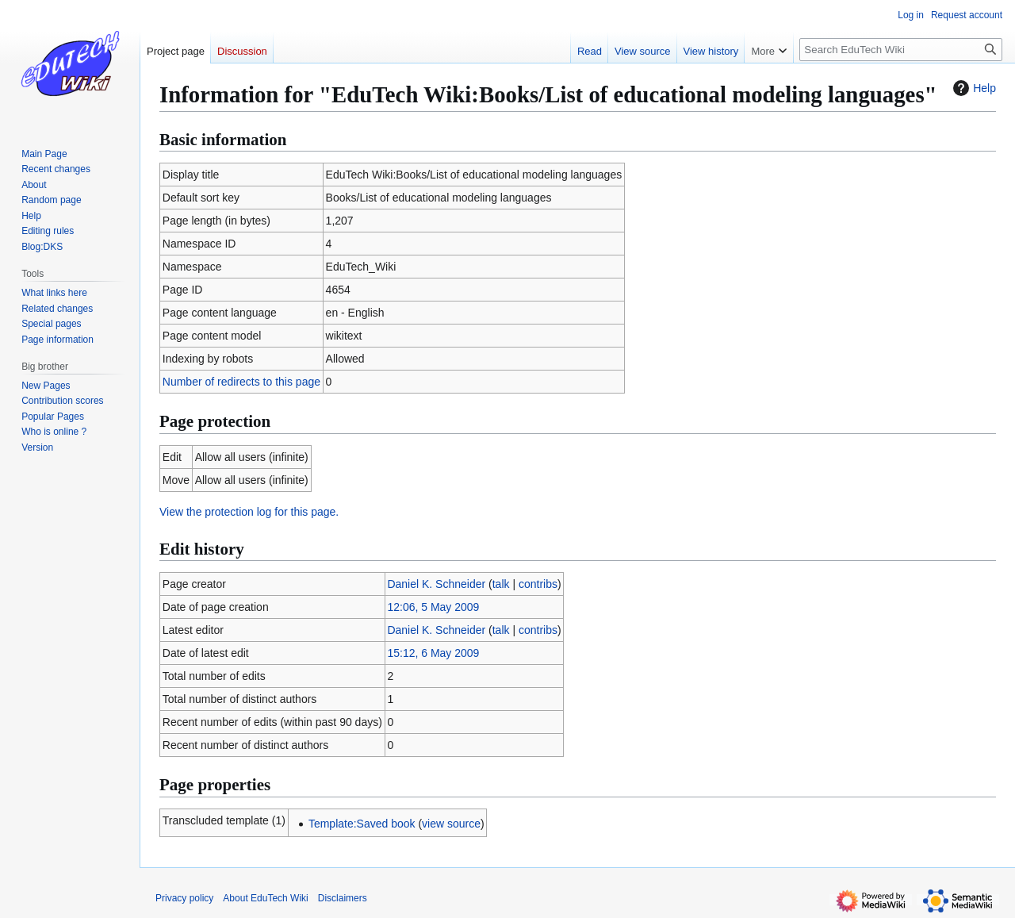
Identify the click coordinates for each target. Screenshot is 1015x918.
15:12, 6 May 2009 (433, 653)
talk (501, 584)
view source (451, 823)
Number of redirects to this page (241, 381)
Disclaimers (342, 898)
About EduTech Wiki (265, 898)
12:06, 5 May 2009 (433, 607)
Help (972, 88)
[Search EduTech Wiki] (900, 49)
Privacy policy (184, 898)
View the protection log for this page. (249, 511)
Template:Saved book (362, 823)
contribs (538, 584)
